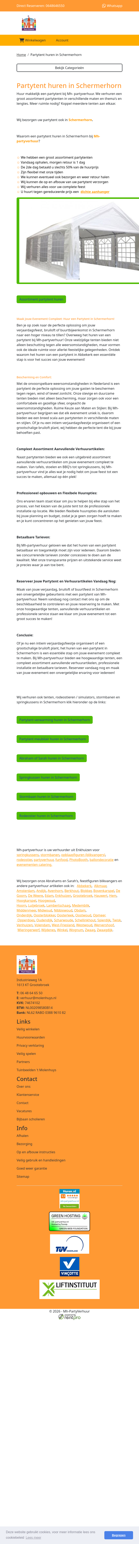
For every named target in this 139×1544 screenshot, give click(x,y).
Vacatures (24, 1111)
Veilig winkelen (28, 1029)
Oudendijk (44, 920)
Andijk (41, 890)
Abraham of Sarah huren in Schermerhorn (51, 758)
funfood (61, 859)
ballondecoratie (102, 859)
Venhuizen (25, 925)
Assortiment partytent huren (41, 299)
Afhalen (22, 1135)
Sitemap (23, 1176)
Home (21, 54)
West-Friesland (63, 925)
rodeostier (24, 859)
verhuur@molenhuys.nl (36, 998)
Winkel (62, 930)
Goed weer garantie (32, 1168)
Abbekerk (84, 886)
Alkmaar (100, 886)
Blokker (85, 890)
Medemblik (80, 905)
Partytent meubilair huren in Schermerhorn (52, 739)
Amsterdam (26, 890)
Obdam (80, 910)
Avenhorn (55, 890)
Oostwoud (83, 915)
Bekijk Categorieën (69, 68)
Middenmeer (26, 910)
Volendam (42, 925)
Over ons (24, 1086)
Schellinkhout (85, 920)
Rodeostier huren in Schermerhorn (46, 816)
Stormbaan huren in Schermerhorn (46, 796)
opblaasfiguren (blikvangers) (83, 855)
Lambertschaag (58, 905)
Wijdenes (48, 930)
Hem (113, 895)
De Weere (35, 895)
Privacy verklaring (30, 1045)
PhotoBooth (78, 859)
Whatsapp (112, 5)
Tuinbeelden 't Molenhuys (36, 1070)
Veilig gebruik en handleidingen (41, 1160)
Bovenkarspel (103, 890)
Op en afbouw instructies (36, 1152)
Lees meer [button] (33, 1537)
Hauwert (100, 895)
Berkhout (71, 890)
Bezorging (24, 1144)
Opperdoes (26, 920)
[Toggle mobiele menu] (117, 40)
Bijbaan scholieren (31, 1119)
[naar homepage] (69, 23)
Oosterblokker (44, 915)
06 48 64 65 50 (29, 993)
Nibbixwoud (63, 910)
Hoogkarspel (26, 900)
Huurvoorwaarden (31, 1037)
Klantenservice (28, 1094)
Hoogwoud (46, 900)
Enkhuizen (63, 895)
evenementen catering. (34, 864)
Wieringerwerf (28, 930)
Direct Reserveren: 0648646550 (40, 5)
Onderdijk (24, 915)
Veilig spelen (26, 1053)
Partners (23, 1062)
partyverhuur (44, 859)
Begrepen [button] (118, 1535)
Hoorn (21, 905)
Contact (22, 1103)
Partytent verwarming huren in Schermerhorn (54, 720)
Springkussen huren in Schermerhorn (48, 777)
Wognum (76, 930)
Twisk (116, 920)
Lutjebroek (36, 905)
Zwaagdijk (105, 930)
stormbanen (50, 855)
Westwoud (84, 925)
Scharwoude (63, 920)
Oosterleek (65, 915)
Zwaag (90, 930)
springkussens (28, 855)
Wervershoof (104, 925)
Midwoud (45, 910)
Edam (49, 895)
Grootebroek (82, 895)
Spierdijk (104, 920)
